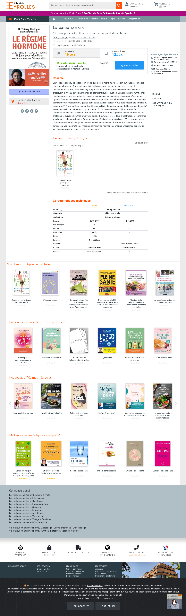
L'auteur (157, 99)
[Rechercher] (82, 5)
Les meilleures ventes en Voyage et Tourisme (30, 519)
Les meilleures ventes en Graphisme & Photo (29, 495)
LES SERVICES (101, 566)
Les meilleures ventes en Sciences (25, 507)
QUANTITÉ (104, 63)
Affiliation (99, 569)
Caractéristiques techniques (162, 104)
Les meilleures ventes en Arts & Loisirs (26, 513)
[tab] (76, 53)
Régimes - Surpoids (70, 531)
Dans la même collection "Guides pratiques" (37, 322)
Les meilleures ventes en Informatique (26, 498)
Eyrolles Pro (42, 571)
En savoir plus (141, 143)
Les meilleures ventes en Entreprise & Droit (28, 504)
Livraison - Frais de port (75, 571)
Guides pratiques (112, 217)
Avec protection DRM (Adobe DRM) (73, 69)
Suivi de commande (74, 569)
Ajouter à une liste (29, 92)
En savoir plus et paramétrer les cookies (94, 598)
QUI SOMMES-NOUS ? (17, 566)
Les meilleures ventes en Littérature (25, 510)
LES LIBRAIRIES (43, 566)
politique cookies (95, 585)
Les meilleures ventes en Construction (26, 501)
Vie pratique (14, 528)
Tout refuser (107, 606)
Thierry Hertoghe (60, 37)
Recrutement (100, 574)
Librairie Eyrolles (43, 569)
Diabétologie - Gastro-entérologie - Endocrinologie (63, 528)
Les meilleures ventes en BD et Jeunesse (28, 522)
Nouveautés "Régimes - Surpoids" (30, 377)
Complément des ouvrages (106, 571)
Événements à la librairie (105, 576)
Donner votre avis (84, 41)
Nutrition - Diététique (50, 531)
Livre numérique (72, 576)
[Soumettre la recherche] (119, 5)
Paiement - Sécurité (74, 574)
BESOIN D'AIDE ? (72, 566)
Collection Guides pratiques (82, 37)
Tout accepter (80, 606)
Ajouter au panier (129, 65)
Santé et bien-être (30, 528)
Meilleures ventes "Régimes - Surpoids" (34, 435)
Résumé (156, 94)
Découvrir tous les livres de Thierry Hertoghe (127, 193)
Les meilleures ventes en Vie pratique (26, 516)
